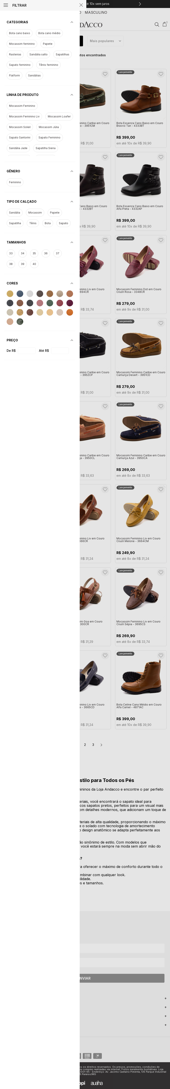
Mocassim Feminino (22, 105)
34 (22, 253)
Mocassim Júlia (49, 127)
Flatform (14, 75)
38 (11, 264)
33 (11, 253)
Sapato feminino (20, 64)
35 (34, 253)
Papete (47, 43)
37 (57, 253)
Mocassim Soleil (20, 127)
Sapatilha (15, 223)
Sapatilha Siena (46, 148)
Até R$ (44, 350)
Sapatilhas (62, 54)
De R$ (11, 350)
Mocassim (35, 212)
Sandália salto (38, 54)
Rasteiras (15, 54)
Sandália (14, 212)
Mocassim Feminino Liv (24, 116)
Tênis (33, 223)
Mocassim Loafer (59, 116)
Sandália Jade (18, 148)
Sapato (63, 223)
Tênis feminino (48, 64)
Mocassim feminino (22, 43)
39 (22, 264)
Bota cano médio (49, 33)
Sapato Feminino (49, 137)
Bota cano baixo (19, 33)
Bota (48, 223)
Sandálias (34, 75)
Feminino (15, 182)
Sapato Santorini (19, 137)
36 (46, 253)
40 (34, 264)
